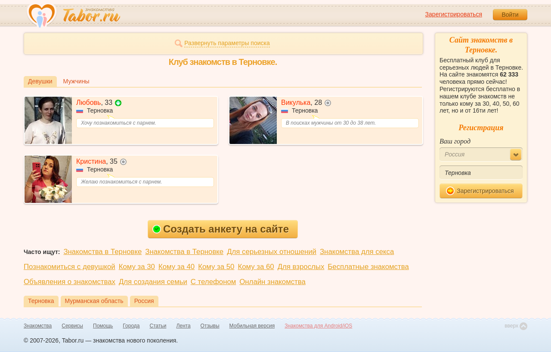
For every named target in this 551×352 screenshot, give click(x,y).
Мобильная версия (252, 326)
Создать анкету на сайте (220, 229)
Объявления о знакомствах (69, 282)
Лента (183, 326)
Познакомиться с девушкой (69, 267)
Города (131, 326)
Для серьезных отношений (271, 252)
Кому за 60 (256, 267)
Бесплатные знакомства (368, 267)
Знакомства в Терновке (102, 252)
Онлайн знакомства (272, 282)
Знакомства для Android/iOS (318, 326)
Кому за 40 (176, 267)
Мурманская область (94, 300)
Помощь (103, 326)
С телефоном (213, 282)
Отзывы (210, 326)
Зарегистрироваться (453, 14)
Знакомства (38, 326)
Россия (144, 300)
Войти (509, 14)
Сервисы (72, 326)
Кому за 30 (137, 267)
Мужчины (76, 81)
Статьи (158, 326)
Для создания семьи (153, 282)
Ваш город (455, 141)
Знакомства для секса (357, 252)
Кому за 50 (216, 267)
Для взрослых (301, 267)
